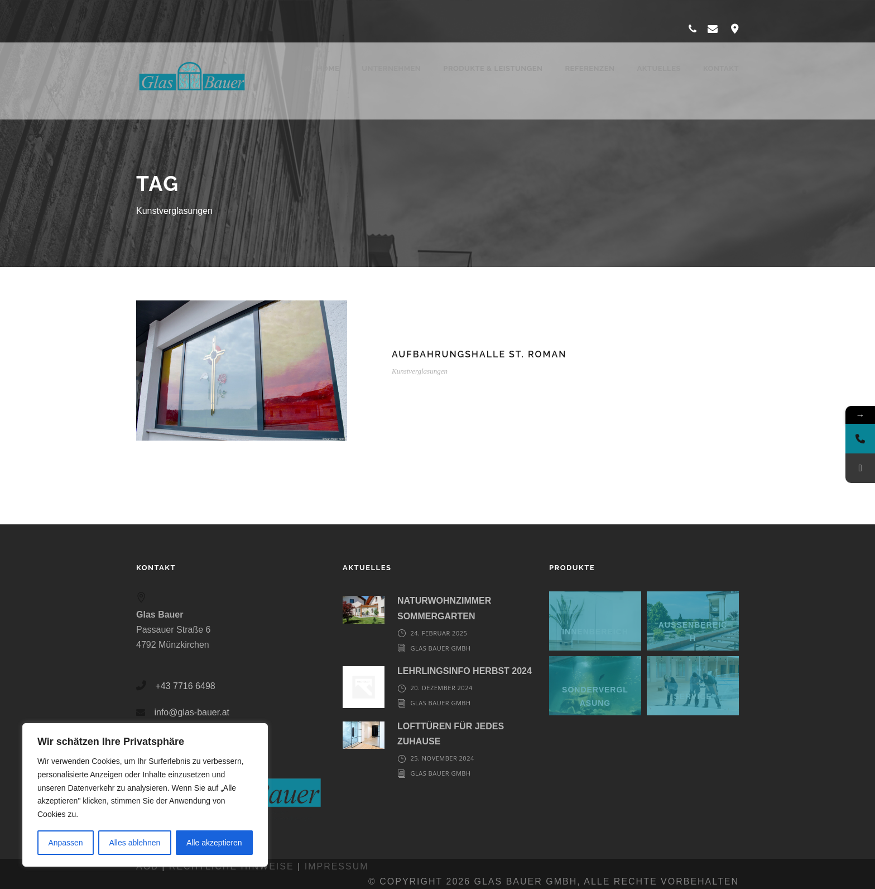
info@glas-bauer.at (191, 712)
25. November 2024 (442, 758)
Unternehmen (391, 68)
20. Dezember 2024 (441, 688)
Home (321, 68)
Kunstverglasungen (420, 371)
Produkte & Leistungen (492, 68)
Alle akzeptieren (214, 842)
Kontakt (721, 68)
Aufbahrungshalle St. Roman (479, 354)
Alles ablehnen (134, 842)
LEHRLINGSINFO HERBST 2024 (464, 671)
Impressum (337, 866)
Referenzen (589, 68)
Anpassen (65, 842)
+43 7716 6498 (185, 686)
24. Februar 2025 (438, 633)
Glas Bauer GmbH (440, 648)
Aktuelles (659, 68)
